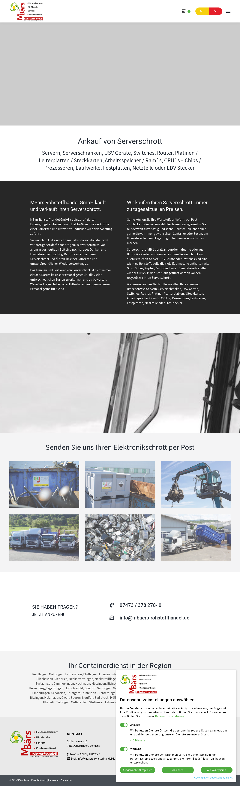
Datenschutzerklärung (169, 716)
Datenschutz (67, 780)
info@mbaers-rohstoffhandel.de (96, 758)
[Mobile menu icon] (228, 11)
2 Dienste (138, 740)
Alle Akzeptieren (216, 770)
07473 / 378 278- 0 (90, 754)
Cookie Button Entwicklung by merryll (213, 777)
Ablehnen (177, 770)
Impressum (53, 780)
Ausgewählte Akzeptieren (137, 770)
